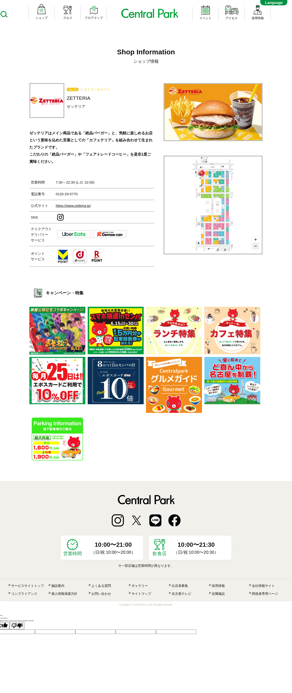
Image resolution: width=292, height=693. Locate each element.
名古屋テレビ (181, 593)
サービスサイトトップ (27, 586)
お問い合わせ (101, 593)
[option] (213, 112)
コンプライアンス (24, 593)
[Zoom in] (255, 239)
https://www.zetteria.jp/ (73, 206)
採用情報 (218, 586)
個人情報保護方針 (64, 593)
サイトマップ (141, 593)
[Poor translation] (17, 626)
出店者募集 (180, 586)
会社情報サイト (263, 586)
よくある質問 (101, 586)
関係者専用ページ (265, 593)
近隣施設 (218, 593)
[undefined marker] (201, 173)
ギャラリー (140, 586)
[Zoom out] (255, 246)
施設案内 (57, 586)
